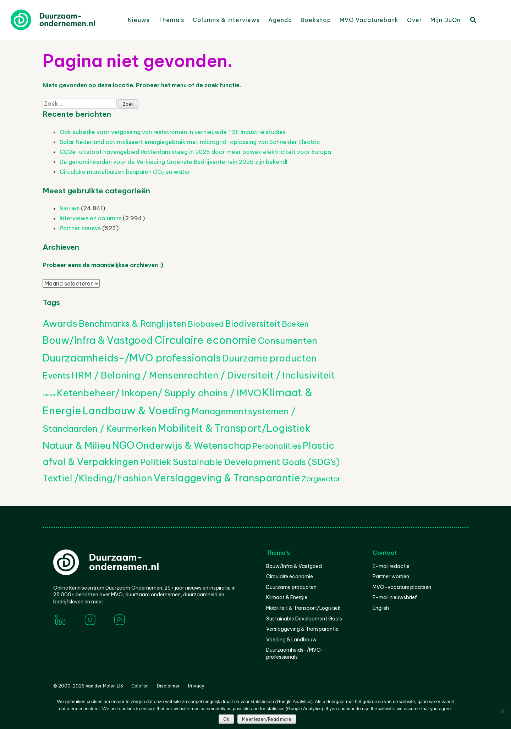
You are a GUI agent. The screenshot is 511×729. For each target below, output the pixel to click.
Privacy (196, 686)
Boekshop (316, 19)
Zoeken (472, 19)
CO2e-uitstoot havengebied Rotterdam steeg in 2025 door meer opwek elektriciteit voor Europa (195, 151)
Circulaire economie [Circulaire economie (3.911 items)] (205, 340)
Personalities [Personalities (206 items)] (277, 446)
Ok (226, 719)
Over (414, 19)
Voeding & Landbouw (291, 639)
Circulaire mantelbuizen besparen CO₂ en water (125, 171)
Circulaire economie (289, 576)
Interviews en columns (90, 218)
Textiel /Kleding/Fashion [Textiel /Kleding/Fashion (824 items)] (97, 478)
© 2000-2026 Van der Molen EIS (88, 686)
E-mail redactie (391, 566)
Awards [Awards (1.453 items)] (60, 323)
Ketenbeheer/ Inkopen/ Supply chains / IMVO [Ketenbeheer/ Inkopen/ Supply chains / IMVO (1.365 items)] (159, 393)
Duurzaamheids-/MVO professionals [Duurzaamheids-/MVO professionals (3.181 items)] (132, 358)
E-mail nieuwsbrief (395, 597)
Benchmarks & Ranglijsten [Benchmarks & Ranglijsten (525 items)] (132, 323)
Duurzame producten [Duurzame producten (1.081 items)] (269, 358)
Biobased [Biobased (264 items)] (206, 324)
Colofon (140, 686)
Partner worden (391, 576)
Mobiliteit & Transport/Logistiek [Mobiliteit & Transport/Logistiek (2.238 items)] (234, 428)
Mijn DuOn (445, 19)
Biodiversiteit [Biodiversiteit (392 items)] (252, 324)
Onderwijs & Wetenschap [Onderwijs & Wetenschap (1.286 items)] (193, 445)
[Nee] (502, 710)
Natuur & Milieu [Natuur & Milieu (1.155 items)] (77, 445)
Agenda (280, 19)
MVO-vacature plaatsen (402, 587)
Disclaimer (168, 686)
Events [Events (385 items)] (56, 375)
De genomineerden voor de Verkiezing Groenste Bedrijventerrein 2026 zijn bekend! (173, 161)
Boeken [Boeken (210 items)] (295, 324)
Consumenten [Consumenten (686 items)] (287, 340)
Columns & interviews (226, 19)
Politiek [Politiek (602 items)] (155, 462)
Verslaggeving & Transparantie (302, 629)
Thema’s (171, 19)
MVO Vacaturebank (369, 19)
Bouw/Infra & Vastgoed (294, 566)
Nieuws (139, 19)
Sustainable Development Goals (304, 618)
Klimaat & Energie (286, 597)
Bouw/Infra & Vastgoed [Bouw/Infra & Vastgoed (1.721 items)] (98, 340)
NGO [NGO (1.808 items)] (123, 445)
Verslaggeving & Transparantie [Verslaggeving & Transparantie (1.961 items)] (227, 478)
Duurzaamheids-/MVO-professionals (295, 653)
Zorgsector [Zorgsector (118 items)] (321, 478)
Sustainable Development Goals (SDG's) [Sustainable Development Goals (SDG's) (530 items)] (256, 462)
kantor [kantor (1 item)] (49, 394)
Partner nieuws (80, 228)
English (381, 608)
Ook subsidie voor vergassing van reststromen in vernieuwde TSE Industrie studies (173, 132)
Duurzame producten (291, 587)
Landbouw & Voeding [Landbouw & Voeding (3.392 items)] (136, 410)
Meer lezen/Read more (266, 719)
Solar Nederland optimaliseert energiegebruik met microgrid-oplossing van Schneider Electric (190, 141)
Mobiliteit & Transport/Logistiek (303, 608)
